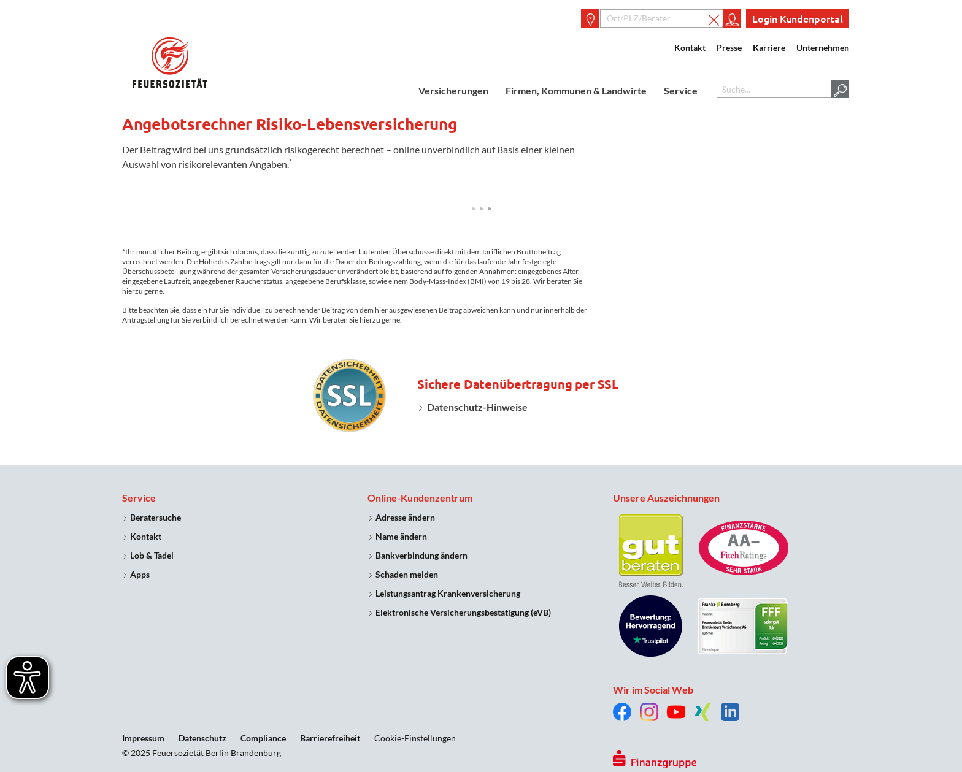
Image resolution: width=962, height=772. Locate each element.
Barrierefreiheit (330, 738)
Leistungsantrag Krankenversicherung (447, 593)
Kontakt (690, 47)
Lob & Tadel (152, 555)
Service (681, 90)
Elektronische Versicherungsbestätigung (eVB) (463, 612)
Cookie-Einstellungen (415, 738)
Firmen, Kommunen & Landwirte (576, 90)
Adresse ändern (405, 517)
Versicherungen (453, 90)
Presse (729, 47)
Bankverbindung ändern (421, 555)
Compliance (263, 738)
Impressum (143, 738)
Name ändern (401, 536)
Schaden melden (406, 574)
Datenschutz (202, 738)
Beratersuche (155, 517)
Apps (140, 574)
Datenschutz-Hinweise (477, 407)
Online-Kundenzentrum (419, 497)
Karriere (769, 47)
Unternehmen (822, 47)
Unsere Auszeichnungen (666, 497)
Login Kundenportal (797, 18)
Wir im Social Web (653, 689)
